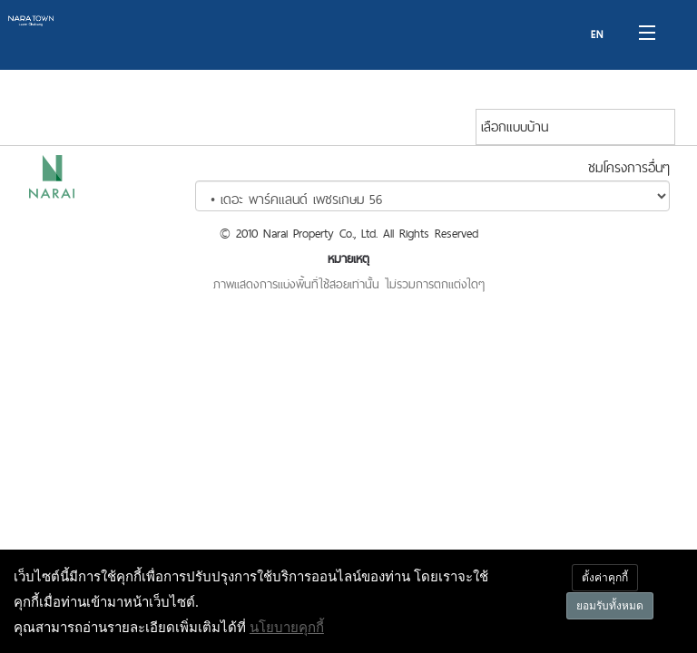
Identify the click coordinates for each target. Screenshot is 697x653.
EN (597, 34)
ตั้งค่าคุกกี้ (605, 577)
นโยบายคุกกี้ (287, 627)
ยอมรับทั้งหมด (609, 605)
